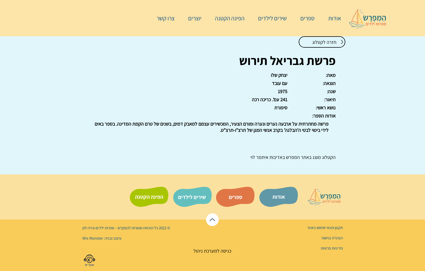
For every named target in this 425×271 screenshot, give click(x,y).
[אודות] (278, 197)
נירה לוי (88, 227)
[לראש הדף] (212, 219)
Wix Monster (92, 238)
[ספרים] (235, 197)
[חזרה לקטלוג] (322, 42)
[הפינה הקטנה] (149, 197)
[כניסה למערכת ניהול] (212, 250)
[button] (304, 18)
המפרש (292, 157)
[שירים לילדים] (192, 197)
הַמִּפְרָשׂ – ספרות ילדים (112, 227)
